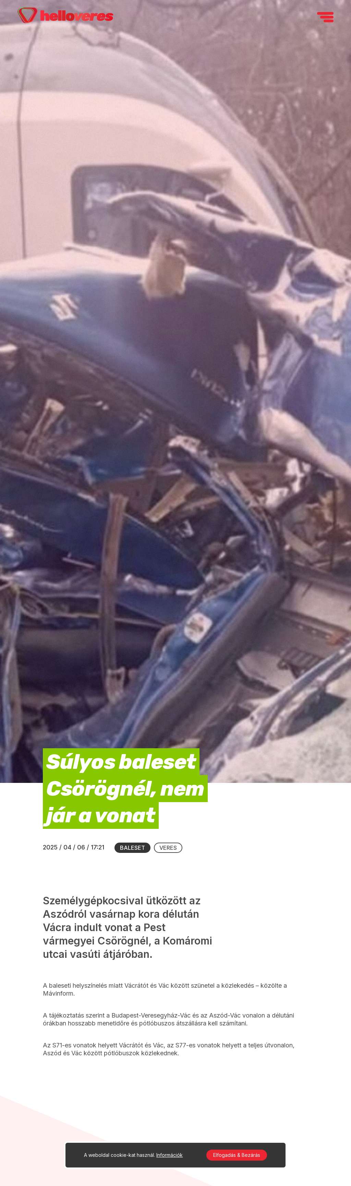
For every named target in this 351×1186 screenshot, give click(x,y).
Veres (168, 847)
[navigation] (325, 17)
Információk (169, 1155)
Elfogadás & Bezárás (236, 1155)
